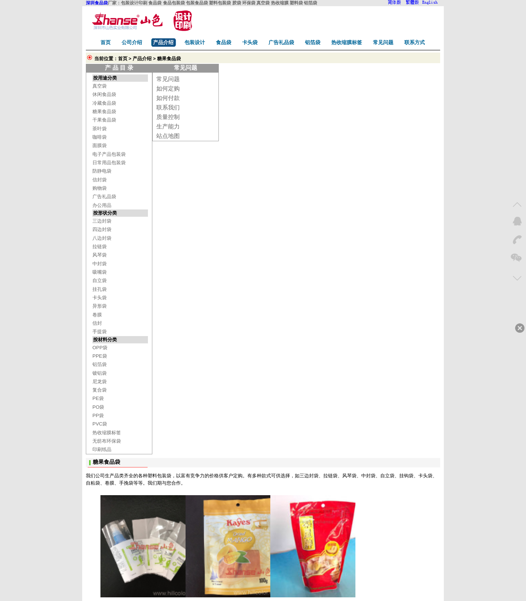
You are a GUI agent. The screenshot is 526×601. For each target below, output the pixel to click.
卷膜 (97, 314)
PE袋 (98, 398)
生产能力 (168, 126)
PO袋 (98, 407)
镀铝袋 (99, 373)
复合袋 (99, 390)
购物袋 (99, 188)
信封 (97, 323)
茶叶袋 (99, 128)
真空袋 (99, 86)
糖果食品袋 (104, 111)
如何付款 (168, 98)
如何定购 (168, 88)
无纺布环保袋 (106, 441)
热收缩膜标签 (106, 432)
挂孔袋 (99, 289)
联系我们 (168, 107)
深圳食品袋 (97, 2)
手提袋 (99, 331)
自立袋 (99, 280)
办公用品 (101, 205)
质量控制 (168, 117)
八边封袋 (101, 238)
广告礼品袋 (104, 196)
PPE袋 (99, 356)
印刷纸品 (101, 449)
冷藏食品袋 (104, 103)
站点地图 (168, 136)
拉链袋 (99, 246)
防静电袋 (101, 171)
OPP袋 (99, 347)
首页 (122, 58)
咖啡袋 (99, 137)
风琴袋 (99, 255)
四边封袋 (101, 229)
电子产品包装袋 (109, 154)
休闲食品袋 (104, 94)
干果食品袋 (104, 120)
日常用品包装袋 (109, 162)
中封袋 (99, 263)
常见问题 (168, 79)
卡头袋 (99, 297)
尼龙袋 (99, 381)
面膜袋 (99, 145)
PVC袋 (99, 424)
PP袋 (98, 415)
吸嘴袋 (99, 272)
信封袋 (99, 179)
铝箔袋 (99, 364)
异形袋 (99, 306)
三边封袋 (101, 221)
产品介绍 (142, 58)
